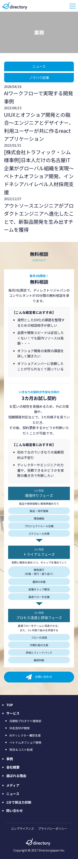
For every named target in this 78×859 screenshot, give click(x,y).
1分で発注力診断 (18, 802)
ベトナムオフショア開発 (25, 742)
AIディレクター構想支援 (25, 735)
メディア (12, 785)
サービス (13, 713)
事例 (9, 758)
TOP (9, 704)
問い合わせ (14, 810)
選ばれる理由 (16, 775)
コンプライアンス (22, 828)
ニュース (39, 66)
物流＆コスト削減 (21, 749)
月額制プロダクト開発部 (25, 721)
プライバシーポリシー (52, 828)
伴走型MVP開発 (19, 728)
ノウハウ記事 (39, 77)
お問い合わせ (43, 676)
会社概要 (13, 767)
